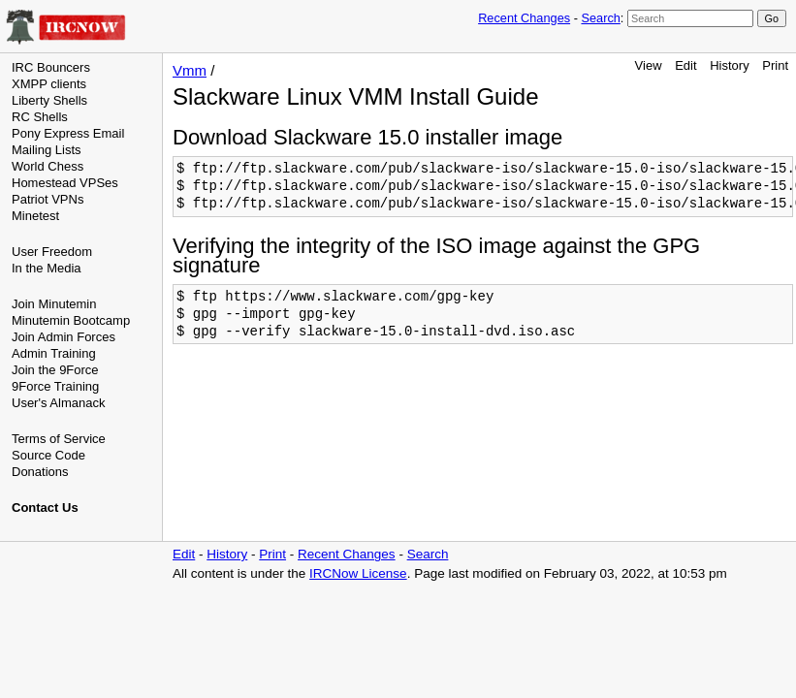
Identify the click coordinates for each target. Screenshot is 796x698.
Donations (40, 471)
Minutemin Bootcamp (71, 320)
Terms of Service (59, 438)
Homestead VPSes (65, 182)
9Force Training (55, 386)
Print (775, 65)
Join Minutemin (54, 304)
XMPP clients (49, 84)
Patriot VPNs (47, 199)
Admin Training (54, 353)
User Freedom (52, 251)
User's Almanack (58, 403)
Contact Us (45, 507)
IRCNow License (358, 573)
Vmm (190, 70)
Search (600, 18)
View (648, 65)
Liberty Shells (49, 100)
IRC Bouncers (51, 67)
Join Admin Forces (63, 337)
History (729, 65)
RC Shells (40, 117)
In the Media (46, 268)
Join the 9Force (55, 370)
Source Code (48, 455)
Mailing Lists (46, 150)
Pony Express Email (68, 133)
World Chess (47, 166)
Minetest (35, 215)
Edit (685, 65)
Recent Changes (524, 18)
